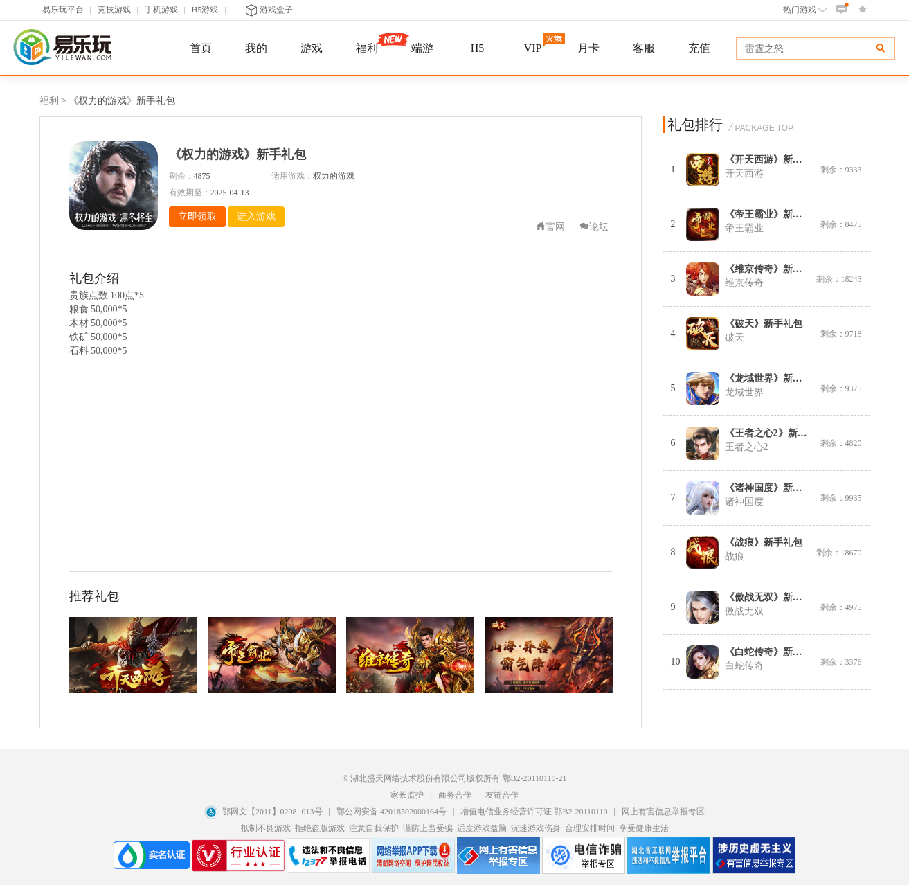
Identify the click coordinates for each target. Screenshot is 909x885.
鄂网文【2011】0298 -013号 (272, 811)
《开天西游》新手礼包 (773, 159)
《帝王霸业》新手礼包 (773, 214)
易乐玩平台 (63, 10)
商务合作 (454, 795)
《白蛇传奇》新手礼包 (773, 652)
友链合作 (502, 795)
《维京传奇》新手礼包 (773, 269)
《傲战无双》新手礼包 (773, 597)
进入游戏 (256, 216)
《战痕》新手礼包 (763, 542)
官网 (550, 227)
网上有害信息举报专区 (663, 811)
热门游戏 (805, 10)
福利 (49, 101)
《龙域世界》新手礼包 (773, 378)
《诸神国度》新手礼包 (773, 488)
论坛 (594, 227)
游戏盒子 (269, 10)
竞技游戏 (114, 10)
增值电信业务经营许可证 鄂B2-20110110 (534, 811)
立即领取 (197, 216)
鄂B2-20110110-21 (535, 778)
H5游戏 (205, 10)
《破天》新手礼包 (763, 324)
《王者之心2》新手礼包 (776, 433)
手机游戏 (161, 10)
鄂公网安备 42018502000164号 (392, 811)
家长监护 (407, 795)
